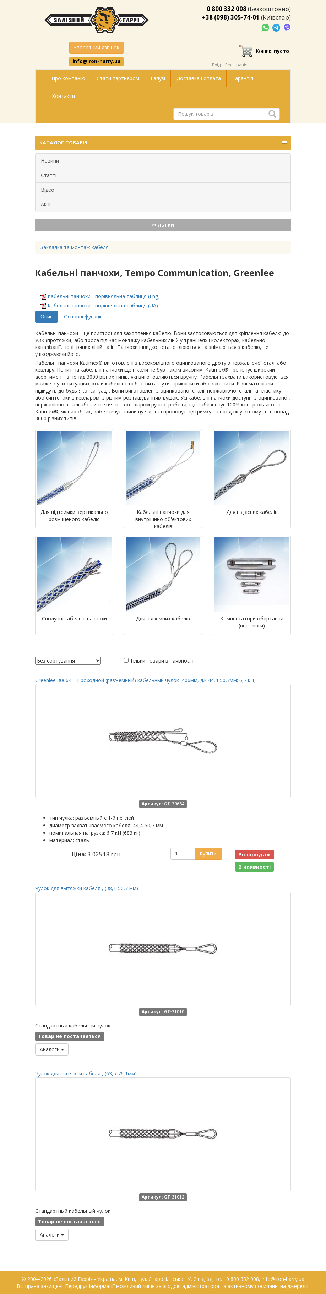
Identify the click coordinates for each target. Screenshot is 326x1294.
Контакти (63, 96)
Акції (46, 204)
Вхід (216, 65)
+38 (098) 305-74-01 (231, 17)
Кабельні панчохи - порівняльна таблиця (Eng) (104, 296)
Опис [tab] (46, 316)
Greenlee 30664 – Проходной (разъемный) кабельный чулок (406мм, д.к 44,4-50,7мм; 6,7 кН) (145, 680)
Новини (50, 160)
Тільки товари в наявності (162, 660)
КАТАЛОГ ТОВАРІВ (163, 143)
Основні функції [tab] (83, 316)
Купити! (209, 853)
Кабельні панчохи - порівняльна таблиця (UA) (103, 305)
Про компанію (68, 78)
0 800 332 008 (226, 9)
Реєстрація (236, 65)
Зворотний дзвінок (96, 47)
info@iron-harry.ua (96, 61)
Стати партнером (118, 78)
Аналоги (52, 1049)
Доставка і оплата (198, 78)
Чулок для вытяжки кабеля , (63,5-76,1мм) (86, 1073)
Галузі (158, 78)
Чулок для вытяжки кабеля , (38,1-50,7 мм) (86, 888)
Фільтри (163, 225)
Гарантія (242, 78)
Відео (47, 189)
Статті (48, 175)
